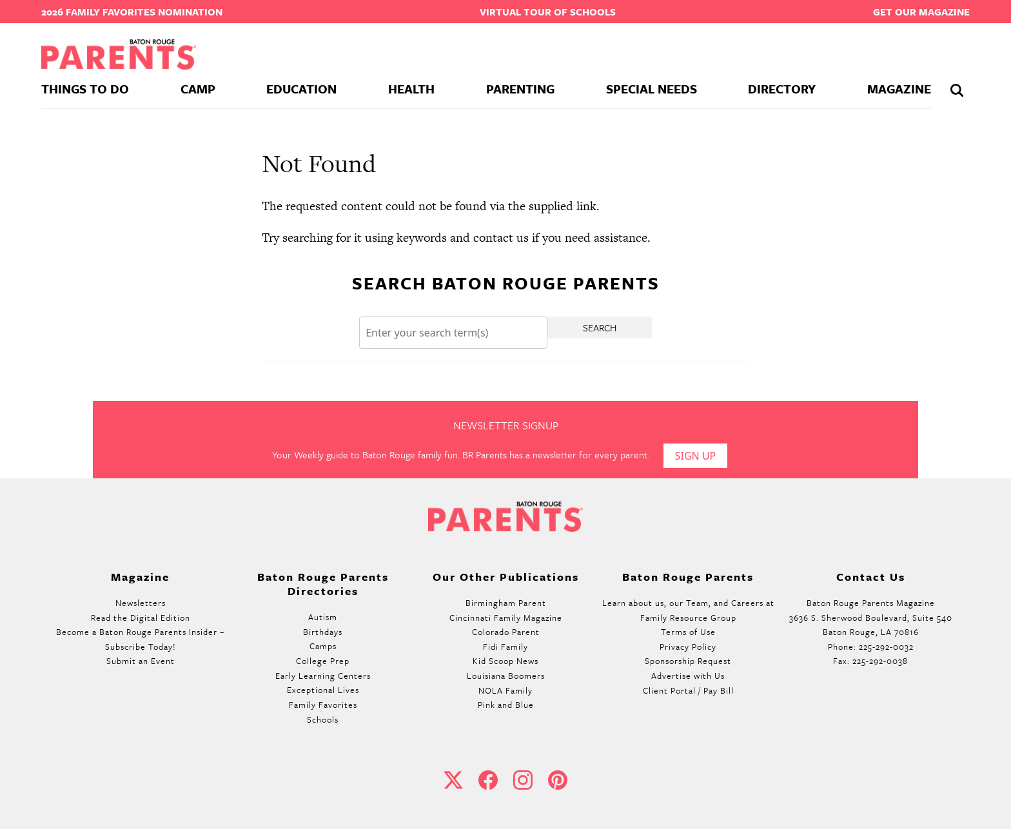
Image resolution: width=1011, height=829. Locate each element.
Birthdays (322, 631)
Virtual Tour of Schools (548, 12)
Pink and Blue (506, 704)
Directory (782, 88)
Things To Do (85, 88)
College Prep (322, 660)
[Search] (453, 333)
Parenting (520, 88)
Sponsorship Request (688, 660)
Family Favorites (323, 704)
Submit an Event (140, 660)
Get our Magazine (921, 12)
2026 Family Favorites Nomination (131, 12)
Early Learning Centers (323, 675)
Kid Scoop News (505, 660)
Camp (198, 88)
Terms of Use (688, 631)
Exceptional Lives (323, 689)
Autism (322, 616)
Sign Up (695, 456)
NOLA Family (505, 690)
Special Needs (651, 88)
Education (301, 88)
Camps (323, 645)
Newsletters (140, 602)
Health (411, 88)
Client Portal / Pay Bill (688, 690)
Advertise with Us (688, 675)
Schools (323, 719)
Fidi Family (505, 646)
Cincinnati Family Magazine (505, 617)
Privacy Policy (688, 646)
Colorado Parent (506, 631)
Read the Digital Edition (140, 617)
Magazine (899, 88)
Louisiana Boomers (506, 675)
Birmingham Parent (506, 602)
